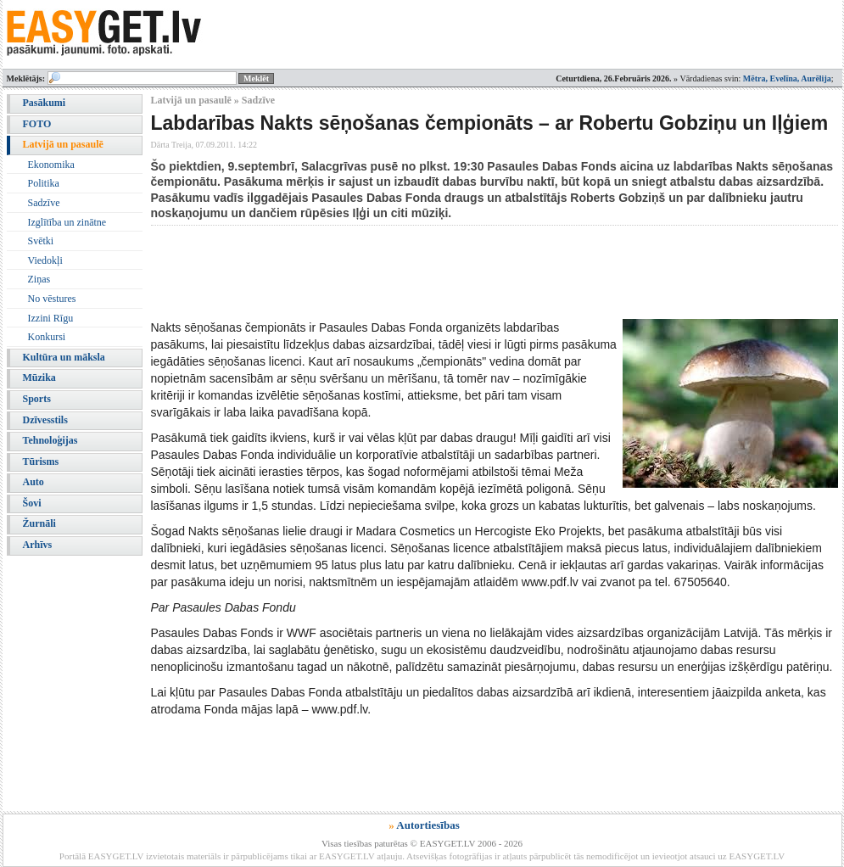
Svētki (41, 241)
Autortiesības (427, 825)
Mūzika (39, 377)
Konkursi (47, 337)
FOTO (37, 124)
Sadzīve (44, 203)
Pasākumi (44, 103)
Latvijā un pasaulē (63, 144)
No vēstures (52, 299)
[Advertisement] (460, 272)
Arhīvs (38, 545)
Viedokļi (45, 260)
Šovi (32, 503)
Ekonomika (51, 165)
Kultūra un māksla (64, 357)
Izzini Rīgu (51, 318)
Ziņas (39, 279)
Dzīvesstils (45, 420)
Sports (37, 399)
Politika (43, 183)
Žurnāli (39, 523)
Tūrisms (41, 461)
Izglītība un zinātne (67, 222)
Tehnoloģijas (50, 440)
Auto (33, 482)
